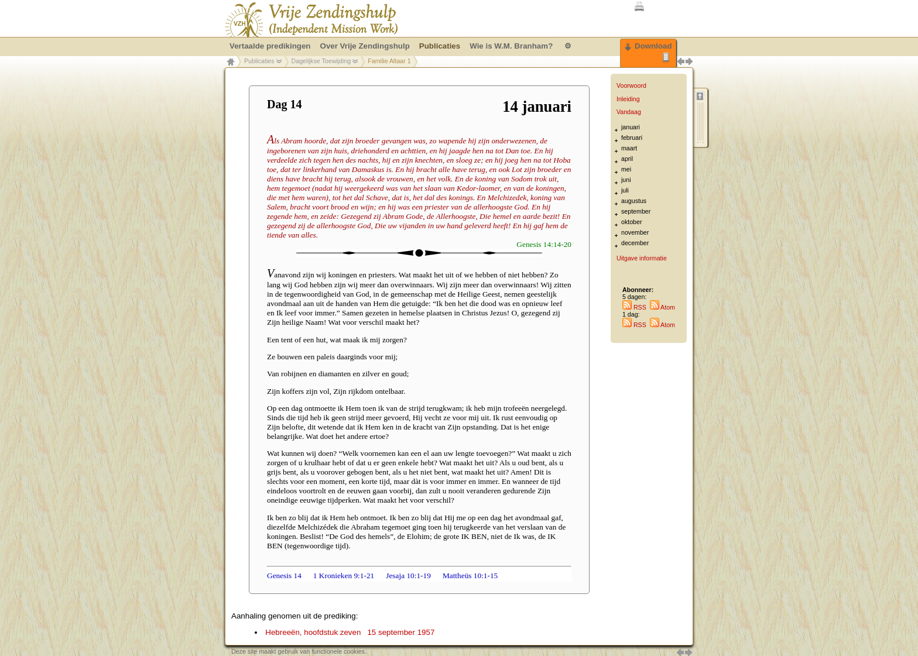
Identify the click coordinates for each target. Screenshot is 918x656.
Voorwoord (631, 85)
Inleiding (628, 98)
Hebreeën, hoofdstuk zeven (349, 632)
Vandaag (628, 111)
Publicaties (259, 60)
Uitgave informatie (641, 258)
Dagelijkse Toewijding (321, 60)
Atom (662, 307)
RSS (634, 307)
